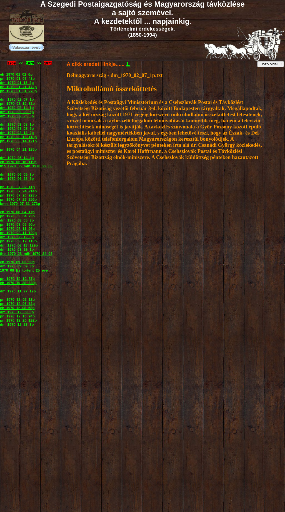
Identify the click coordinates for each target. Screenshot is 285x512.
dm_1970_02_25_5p (17, 116)
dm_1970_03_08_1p (17, 124)
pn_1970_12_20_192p (18, 320)
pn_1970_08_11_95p (17, 229)
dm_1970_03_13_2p (17, 133)
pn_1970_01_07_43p (17, 78)
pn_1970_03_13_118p (18, 137)
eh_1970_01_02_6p (16, 74)
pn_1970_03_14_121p (18, 141)
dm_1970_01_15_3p (17, 83)
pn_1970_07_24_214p (18, 191)
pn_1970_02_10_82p (17, 103)
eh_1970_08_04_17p (17, 212)
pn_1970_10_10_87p (17, 279)
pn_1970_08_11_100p (18, 233)
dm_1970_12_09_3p (17, 312)
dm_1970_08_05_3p (17, 220)
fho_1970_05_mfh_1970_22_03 (26, 166)
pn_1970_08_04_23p (17, 216)
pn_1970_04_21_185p (18, 149)
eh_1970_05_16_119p (18, 162)
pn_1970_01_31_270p (18, 91)
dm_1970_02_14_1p (17, 108)
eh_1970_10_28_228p (18, 283)
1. (128, 64)
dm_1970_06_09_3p (17, 174)
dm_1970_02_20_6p (17, 112)
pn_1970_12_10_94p (17, 316)
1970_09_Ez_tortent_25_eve (24, 270)
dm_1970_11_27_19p (18, 291)
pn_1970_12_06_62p (17, 304)
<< (21, 63)
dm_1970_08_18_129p (19, 245)
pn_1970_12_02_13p (17, 299)
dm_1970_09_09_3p (17, 266)
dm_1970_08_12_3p (17, 237)
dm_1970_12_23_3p (17, 324)
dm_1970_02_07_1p (17, 99)
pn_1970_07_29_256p (18, 199)
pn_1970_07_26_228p (18, 195)
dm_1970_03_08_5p (17, 128)
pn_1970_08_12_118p (18, 241)
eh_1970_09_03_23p (17, 262)
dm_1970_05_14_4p (17, 158)
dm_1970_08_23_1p (17, 249)
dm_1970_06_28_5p (17, 179)
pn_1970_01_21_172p (18, 87)
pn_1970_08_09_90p (17, 224)
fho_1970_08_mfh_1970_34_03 (26, 254)
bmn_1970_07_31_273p (20, 204)
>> (39, 63)
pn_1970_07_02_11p (17, 187)
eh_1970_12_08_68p (17, 308)
